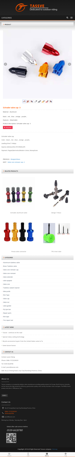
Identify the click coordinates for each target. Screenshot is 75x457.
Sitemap (54, 449)
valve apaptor (7, 280)
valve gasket (7, 306)
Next (69, 64)
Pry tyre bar (7, 309)
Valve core (6, 284)
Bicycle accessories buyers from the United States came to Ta (23, 341)
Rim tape (6, 317)
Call (28, 454)
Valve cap (6, 299)
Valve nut (6, 302)
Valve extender (8, 277)
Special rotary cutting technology (13, 337)
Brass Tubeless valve (10, 266)
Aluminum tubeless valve (11, 262)
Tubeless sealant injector (11, 288)
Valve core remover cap (10, 270)
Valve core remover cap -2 (16, 162)
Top (65, 454)
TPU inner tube (56, 251)
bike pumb (6, 291)
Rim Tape (6, 295)
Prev (5, 64)
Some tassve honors (9, 345)
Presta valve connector (18, 251)
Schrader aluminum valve (18, 213)
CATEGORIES (6, 18)
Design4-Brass (15, 159)
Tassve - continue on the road (12, 333)
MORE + (4, 395)
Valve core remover (9, 273)
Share (9, 454)
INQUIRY (7, 127)
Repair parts (7, 313)
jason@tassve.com (12, 367)
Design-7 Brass (56, 213)
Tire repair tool (8, 320)
